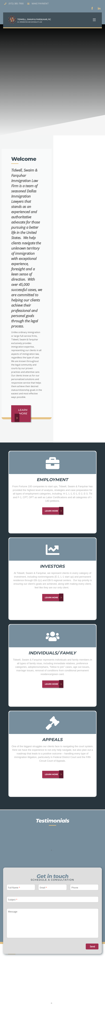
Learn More (20, 413)
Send (92, 944)
